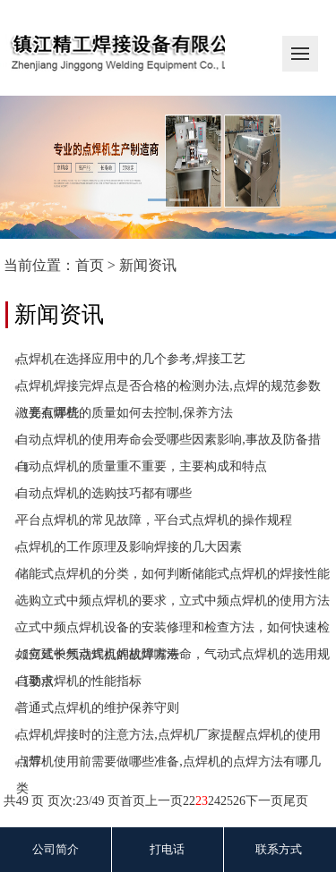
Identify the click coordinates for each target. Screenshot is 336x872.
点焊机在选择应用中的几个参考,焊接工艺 (131, 359)
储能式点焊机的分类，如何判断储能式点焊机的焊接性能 (173, 573)
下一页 (264, 801)
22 (189, 801)
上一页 (164, 801)
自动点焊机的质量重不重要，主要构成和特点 (141, 466)
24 (214, 801)
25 (226, 801)
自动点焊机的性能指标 (79, 681)
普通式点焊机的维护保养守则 (97, 708)
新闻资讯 (148, 265)
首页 (89, 265)
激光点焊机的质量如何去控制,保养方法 (124, 412)
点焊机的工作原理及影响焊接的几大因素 (129, 547)
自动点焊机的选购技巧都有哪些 (104, 493)
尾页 (295, 801)
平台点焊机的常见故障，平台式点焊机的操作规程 (154, 520)
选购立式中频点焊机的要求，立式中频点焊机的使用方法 (173, 600)
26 (239, 801)
